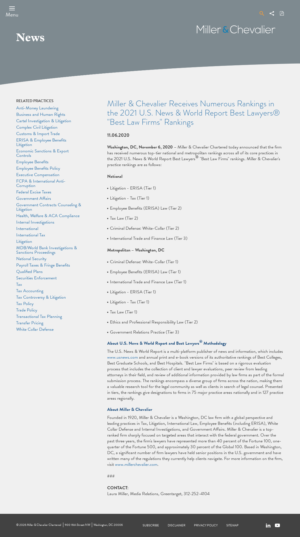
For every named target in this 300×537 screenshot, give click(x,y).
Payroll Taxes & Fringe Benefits (43, 265)
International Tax (30, 235)
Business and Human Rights (40, 114)
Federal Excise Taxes (33, 192)
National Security (31, 258)
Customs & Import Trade (38, 133)
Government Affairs (33, 198)
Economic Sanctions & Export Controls (42, 153)
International (27, 228)
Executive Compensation (37, 174)
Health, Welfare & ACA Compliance (48, 215)
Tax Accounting (29, 290)
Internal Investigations (35, 222)
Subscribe (151, 525)
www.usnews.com (122, 357)
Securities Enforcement (36, 278)
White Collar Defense (35, 329)
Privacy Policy (206, 525)
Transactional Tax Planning (39, 316)
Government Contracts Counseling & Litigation (48, 207)
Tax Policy (24, 303)
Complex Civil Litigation (36, 127)
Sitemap (232, 525)
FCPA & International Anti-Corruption (41, 183)
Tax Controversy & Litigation (41, 297)
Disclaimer (176, 525)
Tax (19, 284)
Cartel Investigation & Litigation (43, 121)
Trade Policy (26, 310)
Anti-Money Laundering (37, 108)
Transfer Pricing (29, 323)
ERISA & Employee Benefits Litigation (41, 142)
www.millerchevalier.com (136, 464)
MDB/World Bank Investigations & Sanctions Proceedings (46, 250)
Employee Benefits (32, 162)
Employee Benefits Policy (38, 168)
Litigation (24, 241)
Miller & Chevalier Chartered (44, 524)
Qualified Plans (29, 271)
